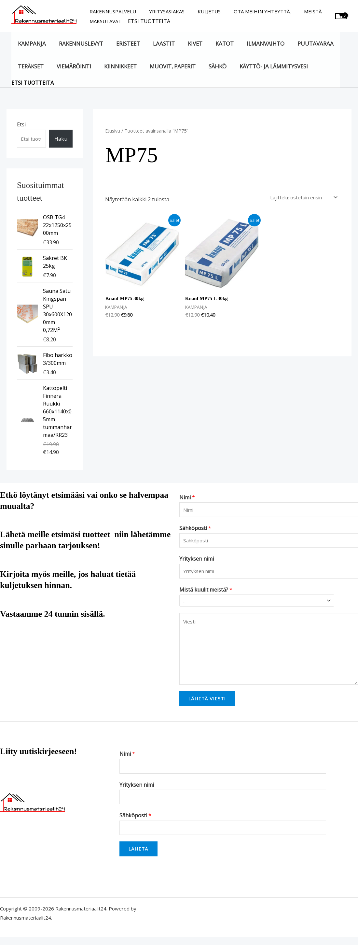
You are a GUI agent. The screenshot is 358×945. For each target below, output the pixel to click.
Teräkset (30, 66)
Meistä (298, 11)
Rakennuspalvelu (111, 11)
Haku (60, 138)
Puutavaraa (300, 43)
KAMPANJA (31, 43)
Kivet (185, 43)
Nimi (187, 497)
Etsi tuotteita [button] (146, 21)
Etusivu (113, 130)
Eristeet (123, 43)
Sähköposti (195, 529)
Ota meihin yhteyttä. (251, 11)
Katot (213, 43)
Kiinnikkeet (115, 66)
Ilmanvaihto (252, 43)
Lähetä (138, 857)
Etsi (21, 124)
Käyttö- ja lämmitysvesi (262, 66)
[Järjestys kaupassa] (298, 198)
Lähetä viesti (207, 703)
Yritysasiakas (162, 11)
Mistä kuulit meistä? (205, 593)
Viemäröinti (70, 66)
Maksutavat (104, 21)
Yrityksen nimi (196, 561)
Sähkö (208, 66)
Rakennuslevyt (78, 43)
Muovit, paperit (165, 66)
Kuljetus (201, 11)
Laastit (157, 43)
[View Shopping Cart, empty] (341, 16)
